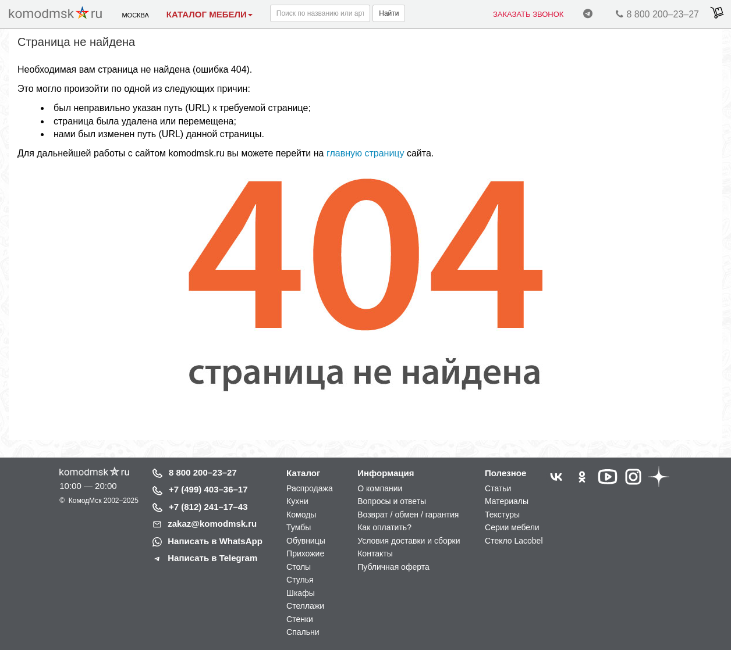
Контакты (374, 553)
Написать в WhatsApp (215, 541)
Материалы (506, 501)
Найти (389, 13)
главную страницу (365, 153)
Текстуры (502, 514)
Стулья (299, 579)
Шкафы (300, 593)
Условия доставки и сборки (408, 540)
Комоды (301, 514)
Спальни (303, 632)
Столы (298, 567)
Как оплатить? (384, 527)
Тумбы (298, 527)
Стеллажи (305, 605)
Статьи (498, 488)
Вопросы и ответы (391, 501)
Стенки (299, 619)
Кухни (297, 501)
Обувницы (305, 540)
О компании (379, 488)
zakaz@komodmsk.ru (212, 523)
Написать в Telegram (212, 558)
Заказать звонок (528, 14)
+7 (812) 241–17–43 (208, 507)
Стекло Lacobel (513, 540)
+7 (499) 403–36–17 (208, 489)
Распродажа (309, 488)
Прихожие (305, 553)
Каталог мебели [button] (209, 14)
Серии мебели (512, 527)
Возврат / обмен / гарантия (408, 514)
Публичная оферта (393, 567)
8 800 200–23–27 (655, 16)
